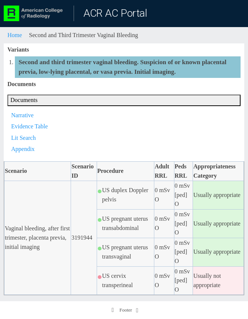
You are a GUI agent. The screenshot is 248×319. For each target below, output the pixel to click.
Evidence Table (29, 126)
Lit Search (23, 138)
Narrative (22, 115)
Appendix (23, 149)
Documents (24, 100)
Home (14, 35)
